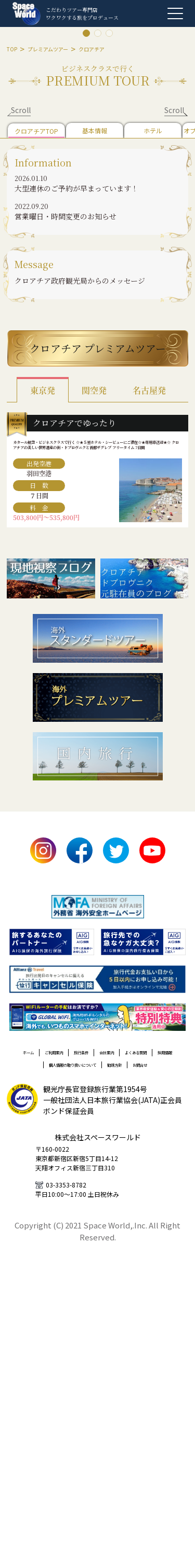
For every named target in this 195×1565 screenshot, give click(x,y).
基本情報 (94, 130)
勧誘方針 (150, 1116)
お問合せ (97, 1131)
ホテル (153, 130)
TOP (12, 49)
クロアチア (92, 49)
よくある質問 (78, 1100)
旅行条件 (117, 1085)
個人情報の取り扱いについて (78, 1116)
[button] (97, 280)
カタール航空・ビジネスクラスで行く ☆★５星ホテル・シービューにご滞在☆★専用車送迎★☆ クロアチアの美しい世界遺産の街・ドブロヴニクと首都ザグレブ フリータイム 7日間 (97, 460)
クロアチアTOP (36, 131)
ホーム (34, 1085)
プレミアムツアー (48, 49)
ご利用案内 (74, 1085)
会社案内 (157, 1085)
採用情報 (125, 1100)
